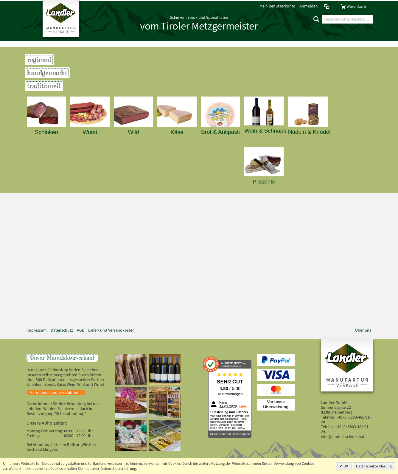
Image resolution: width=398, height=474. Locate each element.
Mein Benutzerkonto (277, 6)
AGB (80, 330)
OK (346, 466)
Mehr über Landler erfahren (53, 392)
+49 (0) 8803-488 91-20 (346, 420)
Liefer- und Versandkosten (111, 330)
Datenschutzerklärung (374, 466)
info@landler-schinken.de (343, 436)
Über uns (363, 330)
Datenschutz (62, 330)
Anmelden (308, 6)
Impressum (37, 330)
